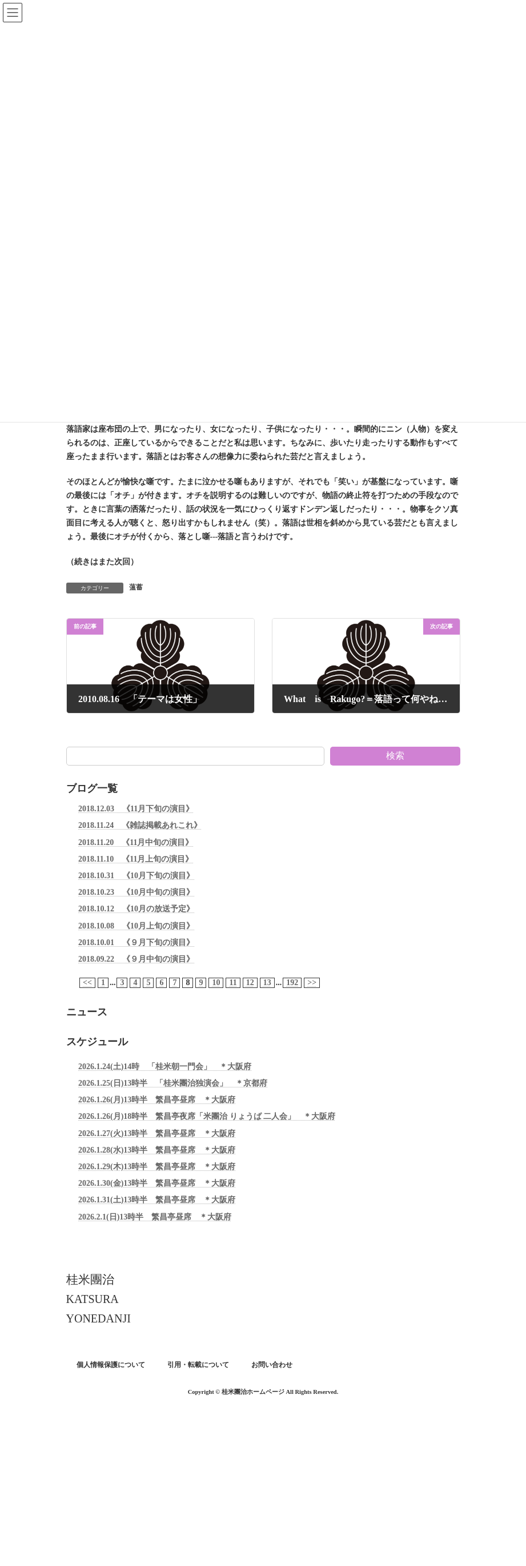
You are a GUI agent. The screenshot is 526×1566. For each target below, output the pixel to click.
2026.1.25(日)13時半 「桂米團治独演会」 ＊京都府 (172, 1083)
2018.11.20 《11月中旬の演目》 (135, 842)
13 (267, 982)
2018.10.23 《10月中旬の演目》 (136, 892)
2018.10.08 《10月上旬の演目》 (136, 925)
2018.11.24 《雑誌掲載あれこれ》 (140, 825)
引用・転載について (198, 1365)
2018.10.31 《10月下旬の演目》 (136, 875)
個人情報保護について (111, 1365)
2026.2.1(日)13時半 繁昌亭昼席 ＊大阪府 (154, 1216)
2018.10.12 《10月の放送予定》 (136, 908)
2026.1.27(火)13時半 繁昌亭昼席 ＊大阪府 (156, 1133)
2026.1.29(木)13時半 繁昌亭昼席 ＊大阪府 (156, 1166)
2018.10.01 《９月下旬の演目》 (136, 942)
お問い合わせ (271, 1365)
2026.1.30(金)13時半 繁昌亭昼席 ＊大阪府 (156, 1183)
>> (311, 982)
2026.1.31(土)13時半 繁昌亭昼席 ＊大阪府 (156, 1200)
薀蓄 (136, 587)
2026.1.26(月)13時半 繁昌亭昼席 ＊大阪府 (156, 1099)
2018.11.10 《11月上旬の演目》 (135, 859)
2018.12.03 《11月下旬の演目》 (136, 808)
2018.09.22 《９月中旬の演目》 (136, 959)
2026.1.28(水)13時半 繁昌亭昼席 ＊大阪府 (156, 1150)
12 (250, 982)
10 (216, 982)
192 (292, 982)
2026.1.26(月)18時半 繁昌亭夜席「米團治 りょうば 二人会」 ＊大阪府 (206, 1116)
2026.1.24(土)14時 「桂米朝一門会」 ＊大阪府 (164, 1066)
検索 (395, 755)
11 (232, 982)
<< (87, 982)
